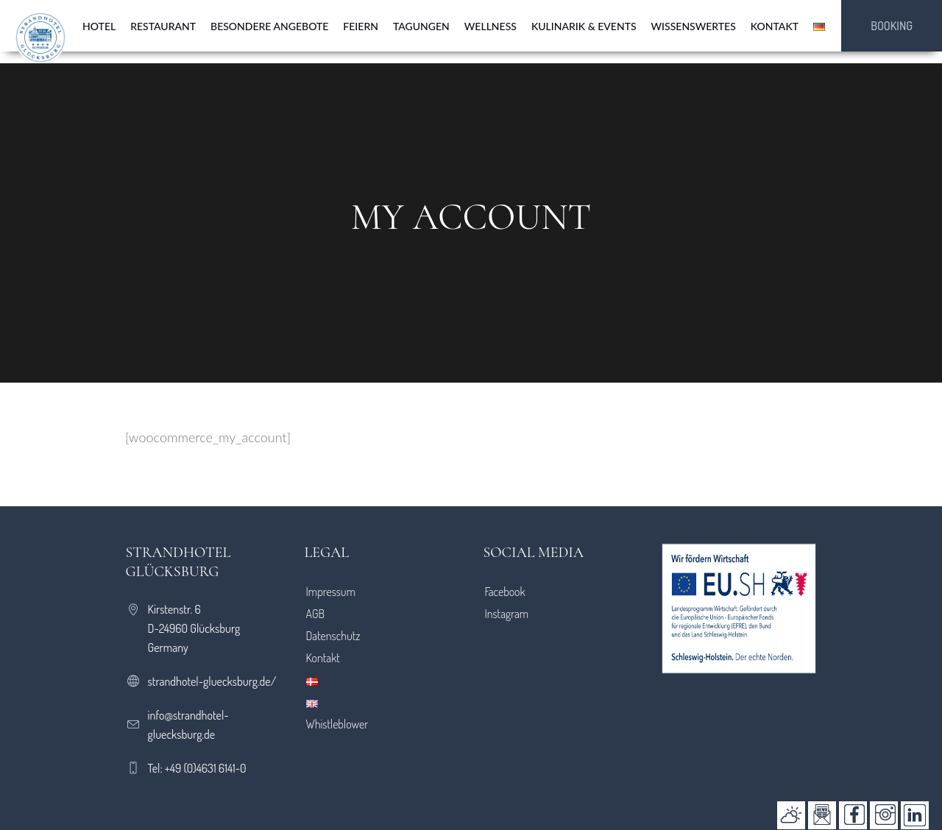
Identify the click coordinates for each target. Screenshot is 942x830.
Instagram (506, 613)
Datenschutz (333, 635)
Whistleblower (337, 724)
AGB (315, 613)
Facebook (504, 591)
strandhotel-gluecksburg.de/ (212, 681)
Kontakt (323, 657)
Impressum (331, 591)
